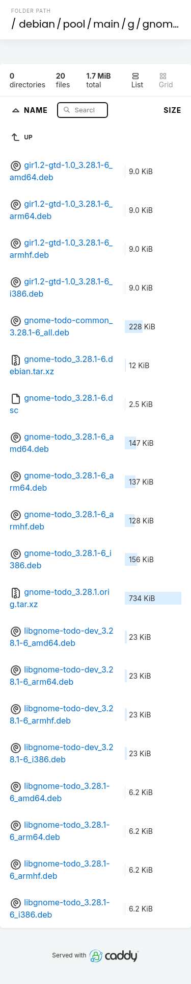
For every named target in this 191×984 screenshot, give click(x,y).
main (106, 24)
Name (37, 109)
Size (172, 110)
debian (37, 24)
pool (74, 24)
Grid (166, 80)
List (137, 80)
